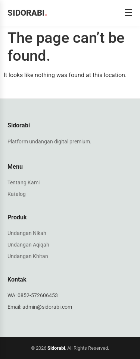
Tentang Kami (23, 182)
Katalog (16, 194)
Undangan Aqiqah (28, 245)
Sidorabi (27, 13)
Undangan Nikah (26, 233)
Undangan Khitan (27, 256)
